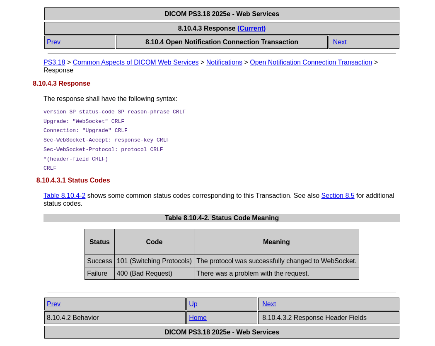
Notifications (224, 62)
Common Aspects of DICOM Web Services (136, 62)
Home (198, 317)
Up (193, 304)
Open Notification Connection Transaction (311, 62)
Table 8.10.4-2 (64, 195)
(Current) (251, 28)
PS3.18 (54, 62)
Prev (53, 42)
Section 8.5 (338, 195)
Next (340, 42)
